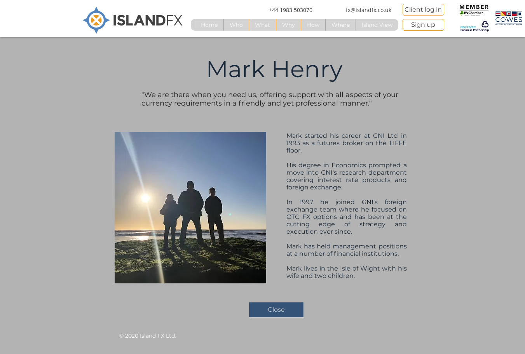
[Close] (276, 310)
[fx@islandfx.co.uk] (368, 10)
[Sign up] (423, 25)
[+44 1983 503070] (290, 10)
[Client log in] (423, 10)
